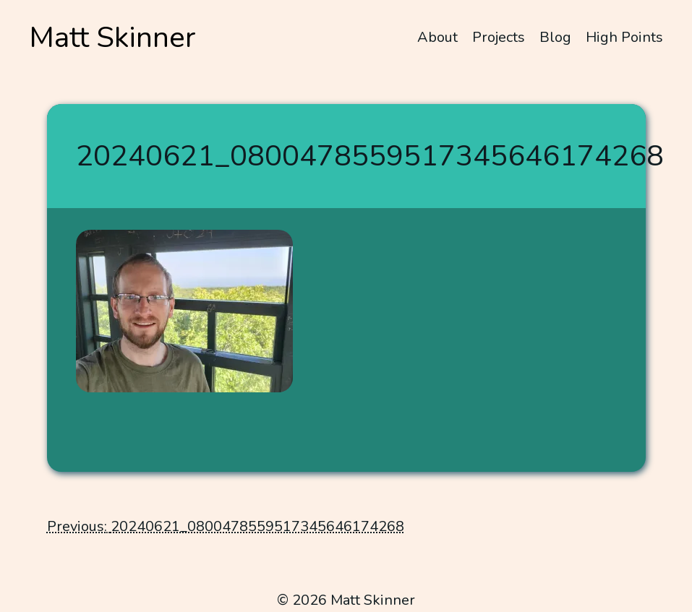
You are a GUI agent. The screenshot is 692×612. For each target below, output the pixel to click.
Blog (555, 37)
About (437, 37)
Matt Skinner (112, 37)
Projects (498, 37)
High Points (624, 37)
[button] (184, 311)
